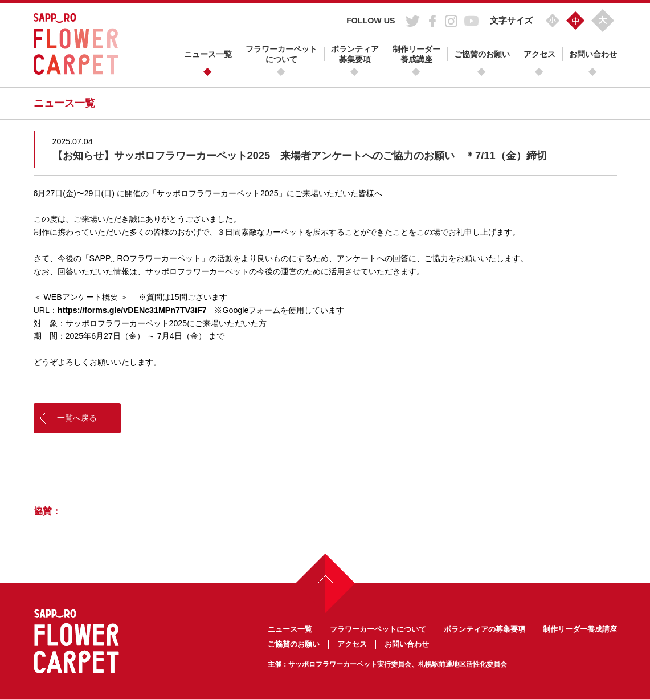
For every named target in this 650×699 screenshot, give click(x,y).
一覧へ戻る (77, 417)
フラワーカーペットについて (281, 54)
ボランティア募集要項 (355, 54)
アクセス (539, 54)
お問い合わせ (593, 54)
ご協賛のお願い (482, 54)
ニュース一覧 (208, 54)
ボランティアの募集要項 (484, 629)
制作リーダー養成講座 (416, 54)
